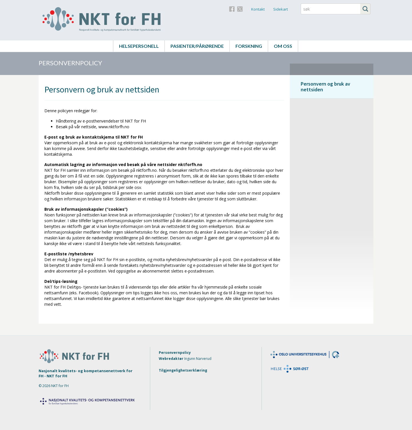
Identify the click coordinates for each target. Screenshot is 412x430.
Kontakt (258, 9)
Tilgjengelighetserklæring (183, 370)
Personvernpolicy (175, 352)
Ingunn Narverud (197, 358)
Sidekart (280, 9)
